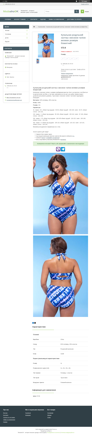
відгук (43, 137)
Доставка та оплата (74, 19)
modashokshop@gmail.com (14, 100)
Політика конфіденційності (67, 432)
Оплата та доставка (9, 417)
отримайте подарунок (52, 137)
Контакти (33, 19)
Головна (8, 19)
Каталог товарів (19, 19)
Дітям (6, 38)
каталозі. (63, 139)
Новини (5, 422)
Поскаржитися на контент (53, 432)
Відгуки (43, 19)
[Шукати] (76, 11)
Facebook (28, 413)
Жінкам (7, 30)
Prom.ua (54, 429)
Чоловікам (8, 34)
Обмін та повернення (56, 19)
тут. (73, 136)
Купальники (41, 27)
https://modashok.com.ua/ (13, 97)
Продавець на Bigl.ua (46, 431)
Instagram (28, 415)
